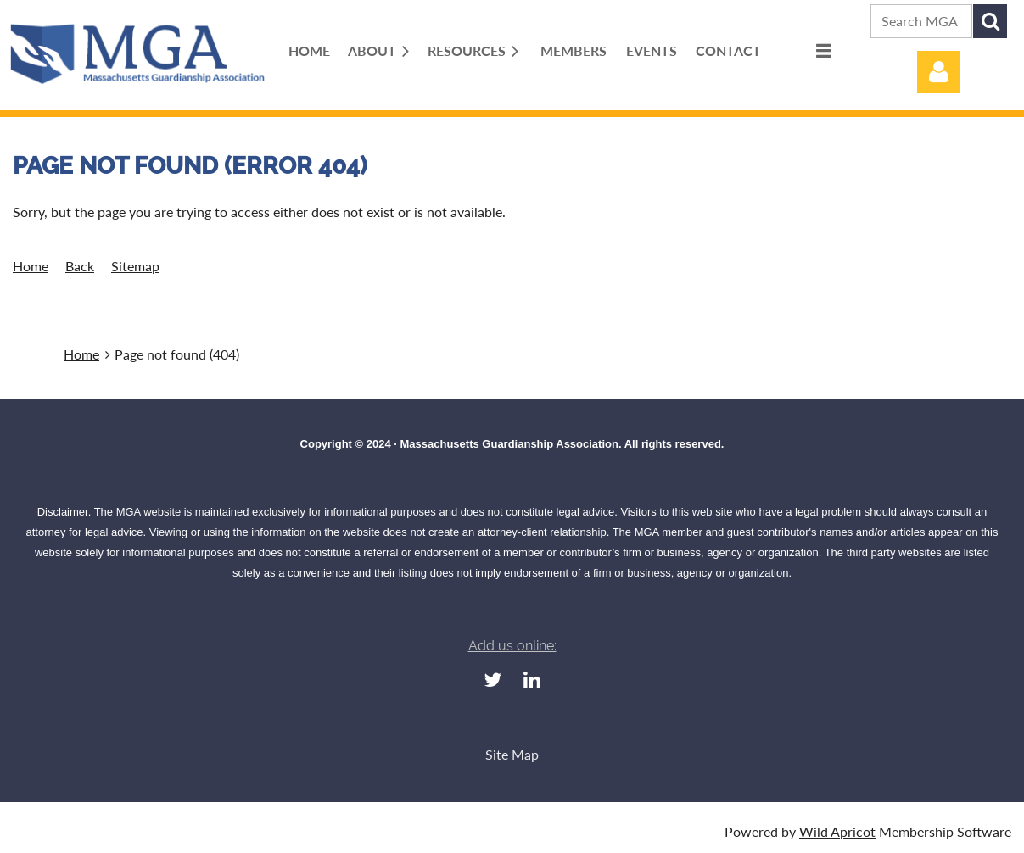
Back (79, 266)
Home (30, 266)
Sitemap (135, 266)
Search (990, 21)
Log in (938, 72)
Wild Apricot (837, 831)
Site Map (512, 754)
